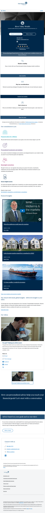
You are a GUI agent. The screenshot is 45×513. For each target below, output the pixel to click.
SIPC (31, 508)
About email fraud (6, 488)
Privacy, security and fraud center (9, 486)
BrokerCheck (21, 502)
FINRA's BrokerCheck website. (31, 122)
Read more (6, 259)
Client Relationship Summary (25, 123)
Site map (5, 491)
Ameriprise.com (6, 475)
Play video (6, 230)
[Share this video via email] (6, 356)
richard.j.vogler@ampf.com (23, 39)
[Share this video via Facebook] (6, 362)
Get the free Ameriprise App (23, 498)
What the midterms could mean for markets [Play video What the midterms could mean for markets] (16, 224)
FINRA (27, 508)
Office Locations (10, 451)
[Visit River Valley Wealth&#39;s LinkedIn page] (5, 456)
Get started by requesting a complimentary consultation (14, 192)
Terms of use (5, 483)
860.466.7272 (20, 37)
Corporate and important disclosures (10, 478)
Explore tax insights (22, 96)
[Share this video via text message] (6, 359)
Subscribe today (5, 309)
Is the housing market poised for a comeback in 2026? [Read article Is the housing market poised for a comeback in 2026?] (19, 253)
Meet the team (22, 117)
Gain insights (22, 75)
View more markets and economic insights (11, 294)
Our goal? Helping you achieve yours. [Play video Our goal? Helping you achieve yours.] (21, 383)
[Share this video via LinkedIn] (6, 364)
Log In (41, 10)
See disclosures (23, 49)
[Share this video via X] (6, 367)
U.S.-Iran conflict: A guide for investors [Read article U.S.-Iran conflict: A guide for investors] (14, 282)
